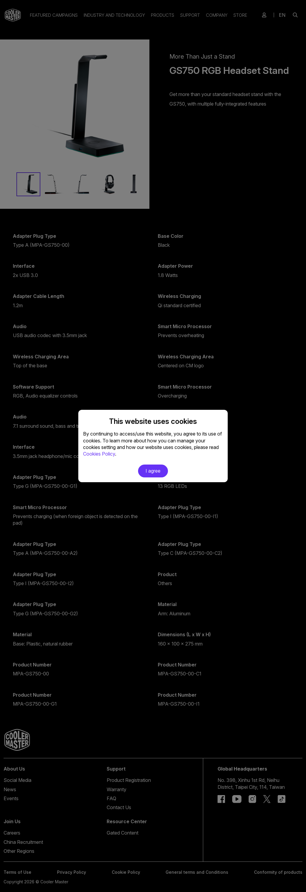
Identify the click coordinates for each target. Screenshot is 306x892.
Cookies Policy (99, 454)
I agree (153, 471)
